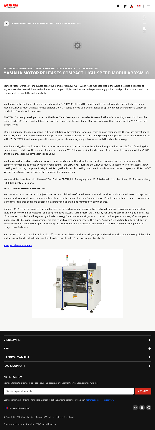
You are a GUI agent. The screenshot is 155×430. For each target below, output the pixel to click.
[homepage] (11, 6)
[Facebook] (142, 407)
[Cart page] (125, 6)
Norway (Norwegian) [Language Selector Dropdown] (17, 408)
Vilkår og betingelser (46, 424)
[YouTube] (135, 407)
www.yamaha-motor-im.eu (18, 245)
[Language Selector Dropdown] (139, 6)
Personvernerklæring (14, 424)
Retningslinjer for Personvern (100, 399)
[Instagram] (148, 407)
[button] (148, 6)
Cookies (30, 424)
